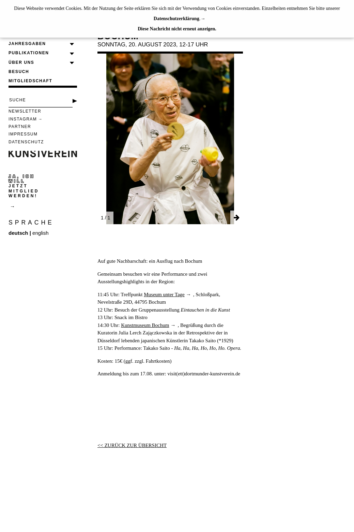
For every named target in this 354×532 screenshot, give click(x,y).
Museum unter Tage (164, 294)
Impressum (23, 134)
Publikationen (29, 53)
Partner (20, 126)
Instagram (23, 119)
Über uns (21, 62)
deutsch (18, 233)
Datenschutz (26, 142)
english (40, 233)
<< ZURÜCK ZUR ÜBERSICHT (132, 445)
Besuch (19, 71)
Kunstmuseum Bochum (145, 325)
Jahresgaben (27, 43)
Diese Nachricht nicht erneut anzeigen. (177, 28)
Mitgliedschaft (30, 80)
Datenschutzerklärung (176, 18)
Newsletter (25, 111)
